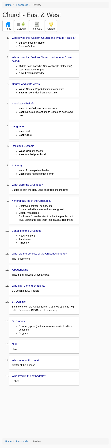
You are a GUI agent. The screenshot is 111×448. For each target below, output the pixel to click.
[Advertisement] (55, 412)
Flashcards (22, 4)
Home (8, 4)
